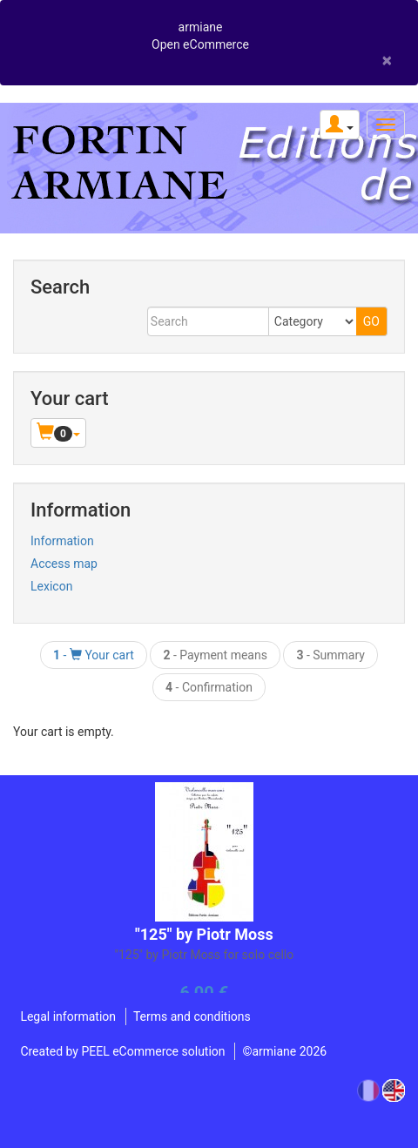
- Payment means (215, 655)
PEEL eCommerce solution (153, 1051)
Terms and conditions (192, 1016)
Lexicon (51, 586)
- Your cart (93, 655)
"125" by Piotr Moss (204, 934)
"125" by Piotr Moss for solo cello (203, 955)
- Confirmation (209, 687)
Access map (64, 564)
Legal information (68, 1016)
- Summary (330, 655)
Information (62, 541)
